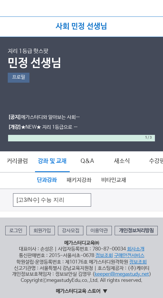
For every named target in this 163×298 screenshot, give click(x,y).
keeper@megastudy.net (122, 274)
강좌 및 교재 (52, 161)
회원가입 (42, 231)
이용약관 (99, 231)
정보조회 (104, 256)
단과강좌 (47, 180)
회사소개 (135, 249)
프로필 (18, 77)
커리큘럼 (17, 161)
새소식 (122, 161)
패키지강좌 (79, 180)
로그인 (15, 231)
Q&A (87, 161)
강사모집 (70, 231)
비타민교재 (113, 180)
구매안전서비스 (129, 256)
